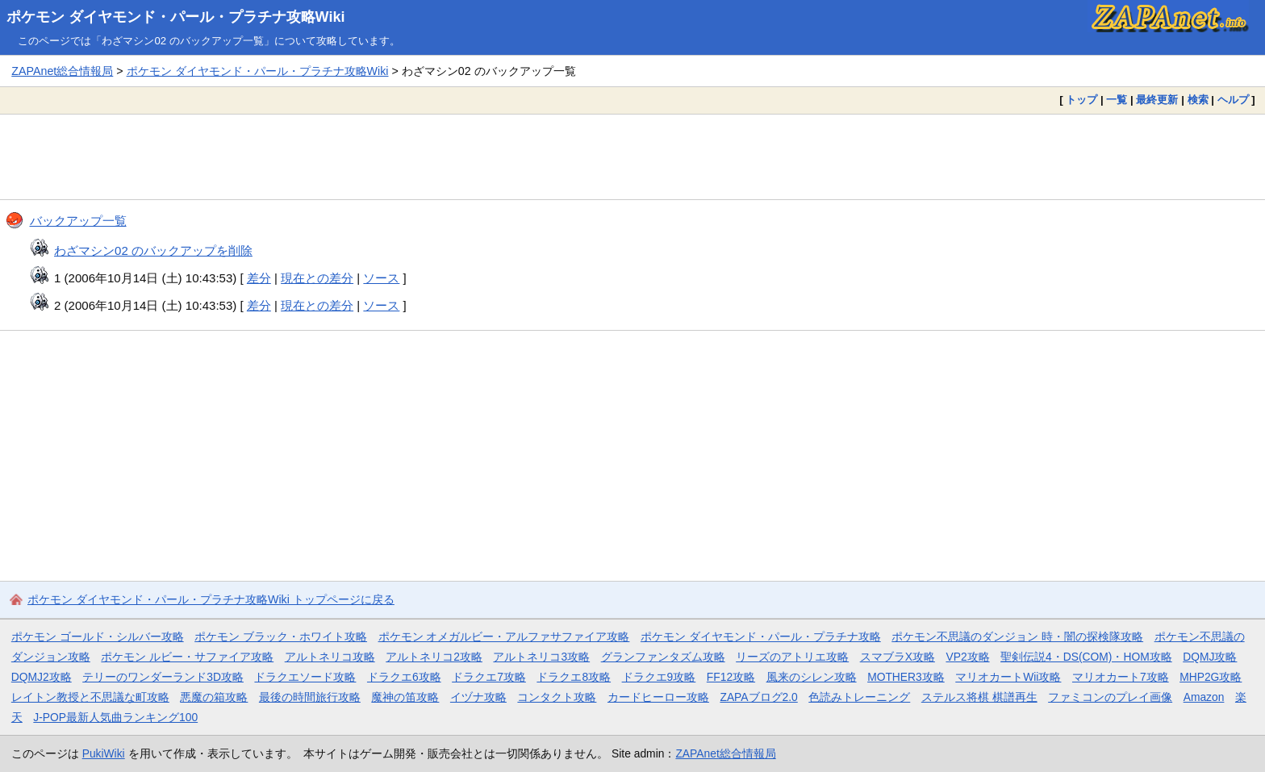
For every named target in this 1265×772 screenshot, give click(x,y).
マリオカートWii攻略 (1008, 676)
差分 (259, 278)
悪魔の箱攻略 (214, 697)
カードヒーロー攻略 (658, 697)
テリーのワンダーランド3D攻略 (163, 676)
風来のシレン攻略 (811, 676)
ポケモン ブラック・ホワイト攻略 (280, 636)
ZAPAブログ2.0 (758, 697)
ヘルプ (1233, 100)
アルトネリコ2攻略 (434, 656)
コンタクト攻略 (556, 697)
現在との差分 (317, 278)
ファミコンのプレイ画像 (1110, 697)
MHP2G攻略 (1210, 676)
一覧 (1116, 100)
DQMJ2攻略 (41, 676)
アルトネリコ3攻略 (541, 656)
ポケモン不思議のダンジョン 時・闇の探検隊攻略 (1017, 636)
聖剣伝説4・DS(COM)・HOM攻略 (1086, 656)
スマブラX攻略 (897, 656)
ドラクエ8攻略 (573, 676)
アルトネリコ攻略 (330, 656)
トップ (1081, 100)
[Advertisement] (632, 156)
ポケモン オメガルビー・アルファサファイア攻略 (504, 636)
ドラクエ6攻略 (404, 676)
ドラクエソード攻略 (305, 676)
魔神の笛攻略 (405, 697)
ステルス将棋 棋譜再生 (979, 697)
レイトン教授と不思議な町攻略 (90, 697)
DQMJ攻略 (1210, 656)
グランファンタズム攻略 (663, 656)
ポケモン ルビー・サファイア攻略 (187, 656)
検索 (1198, 100)
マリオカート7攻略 (1120, 676)
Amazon (1204, 697)
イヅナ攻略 (478, 697)
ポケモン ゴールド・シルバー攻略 (97, 636)
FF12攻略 (731, 676)
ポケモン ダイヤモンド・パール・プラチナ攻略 (761, 636)
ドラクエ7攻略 (489, 676)
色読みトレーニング (859, 697)
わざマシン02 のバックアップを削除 (153, 250)
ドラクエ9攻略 (659, 676)
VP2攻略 (967, 656)
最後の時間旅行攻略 (310, 697)
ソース (381, 278)
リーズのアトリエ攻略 (792, 656)
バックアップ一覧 (78, 220)
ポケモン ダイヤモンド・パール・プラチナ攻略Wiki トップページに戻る (211, 599)
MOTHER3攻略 (906, 676)
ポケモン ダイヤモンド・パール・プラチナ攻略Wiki (175, 17)
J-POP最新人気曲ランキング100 (115, 717)
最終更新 (1157, 100)
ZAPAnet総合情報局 (62, 71)
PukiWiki (103, 753)
